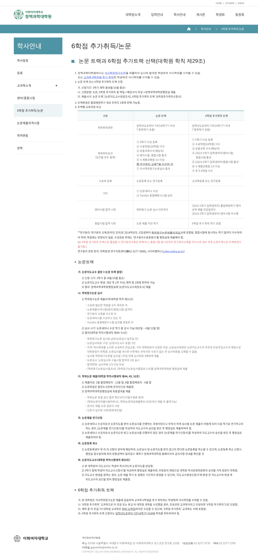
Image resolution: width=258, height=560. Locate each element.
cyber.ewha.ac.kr (173, 251)
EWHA (241, 3)
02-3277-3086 (137, 251)
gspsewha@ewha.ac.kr (104, 547)
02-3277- (198, 543)
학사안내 (206, 29)
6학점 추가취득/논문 (232, 29)
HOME (219, 3)
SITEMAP (230, 3)
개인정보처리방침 (91, 537)
